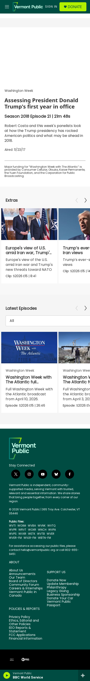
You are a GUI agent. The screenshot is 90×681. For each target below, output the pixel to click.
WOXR (32, 530)
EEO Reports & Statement (20, 629)
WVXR (22, 534)
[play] (7, 675)
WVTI (12, 525)
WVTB (41, 534)
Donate (75, 7)
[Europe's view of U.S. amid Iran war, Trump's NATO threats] (29, 224)
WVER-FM (15, 538)
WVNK (42, 525)
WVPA (52, 530)
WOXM (22, 525)
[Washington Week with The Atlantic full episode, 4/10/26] (29, 348)
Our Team (17, 577)
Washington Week (18, 90)
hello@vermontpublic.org (38, 550)
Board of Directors (23, 581)
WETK (31, 534)
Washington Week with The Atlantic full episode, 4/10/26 (28, 381)
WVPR (13, 530)
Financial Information (25, 638)
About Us (16, 570)
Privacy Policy (19, 617)
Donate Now (56, 580)
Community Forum (24, 585)
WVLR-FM (30, 538)
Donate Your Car (60, 598)
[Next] (85, 200)
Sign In (51, 6)
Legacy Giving (58, 591)
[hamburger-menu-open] (7, 6)
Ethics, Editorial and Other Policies (24, 622)
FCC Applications (22, 635)
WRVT (22, 530)
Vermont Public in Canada (23, 593)
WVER (50, 534)
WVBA (32, 525)
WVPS (13, 534)
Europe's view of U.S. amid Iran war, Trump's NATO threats (29, 252)
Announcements (22, 574)
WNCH (42, 530)
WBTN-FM (44, 538)
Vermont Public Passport (59, 603)
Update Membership (63, 584)
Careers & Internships (26, 588)
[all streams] (84, 675)
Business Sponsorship (63, 595)
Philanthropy (56, 587)
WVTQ (51, 525)
